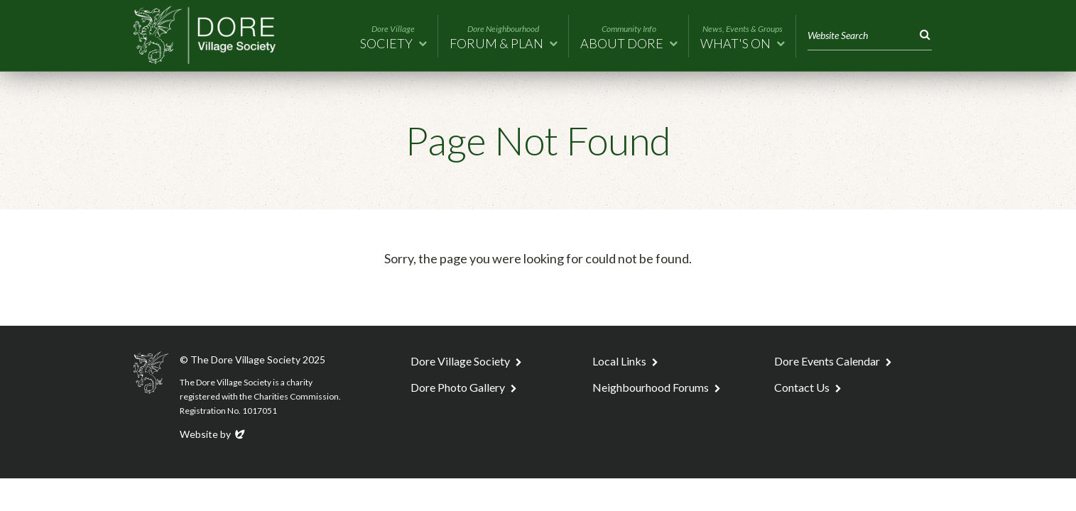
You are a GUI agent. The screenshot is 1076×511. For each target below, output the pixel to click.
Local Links (619, 361)
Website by (213, 434)
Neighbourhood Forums (650, 387)
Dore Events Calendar (827, 361)
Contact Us (802, 387)
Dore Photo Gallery (458, 387)
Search (922, 35)
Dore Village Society (460, 361)
